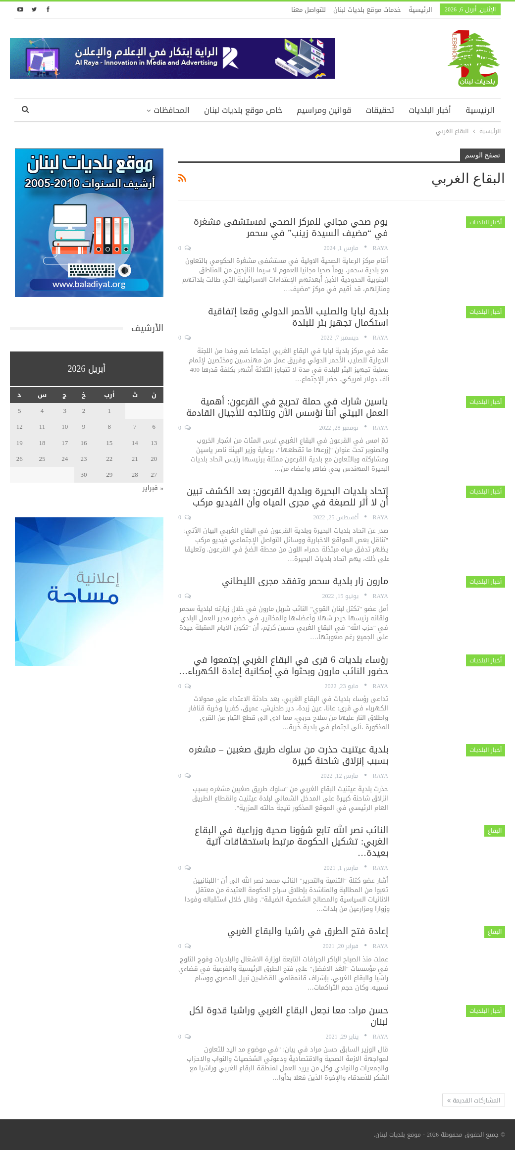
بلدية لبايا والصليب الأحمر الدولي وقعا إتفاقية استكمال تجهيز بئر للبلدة (298, 317)
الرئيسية (420, 9)
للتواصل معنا (308, 9)
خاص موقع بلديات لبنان (243, 110)
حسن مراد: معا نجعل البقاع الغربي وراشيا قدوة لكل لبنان (288, 1016)
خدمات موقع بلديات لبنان (367, 9)
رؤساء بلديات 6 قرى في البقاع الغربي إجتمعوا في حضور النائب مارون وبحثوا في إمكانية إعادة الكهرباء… (283, 665)
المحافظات (172, 110)
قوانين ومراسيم (324, 110)
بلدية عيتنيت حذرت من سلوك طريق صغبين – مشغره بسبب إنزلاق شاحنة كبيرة (288, 755)
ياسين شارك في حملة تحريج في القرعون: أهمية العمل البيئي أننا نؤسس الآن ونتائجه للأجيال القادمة (287, 407)
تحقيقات (379, 110)
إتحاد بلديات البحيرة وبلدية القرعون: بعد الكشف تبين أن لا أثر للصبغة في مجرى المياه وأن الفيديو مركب (287, 497)
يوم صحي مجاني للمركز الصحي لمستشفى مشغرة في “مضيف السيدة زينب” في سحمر (291, 227)
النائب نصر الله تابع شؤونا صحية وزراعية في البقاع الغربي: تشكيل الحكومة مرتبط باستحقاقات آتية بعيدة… (291, 841)
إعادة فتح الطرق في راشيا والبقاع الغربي (307, 931)
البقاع (495, 830)
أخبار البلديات (430, 110)
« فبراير (153, 488)
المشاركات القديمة (473, 1100)
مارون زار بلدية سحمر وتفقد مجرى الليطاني (305, 581)
